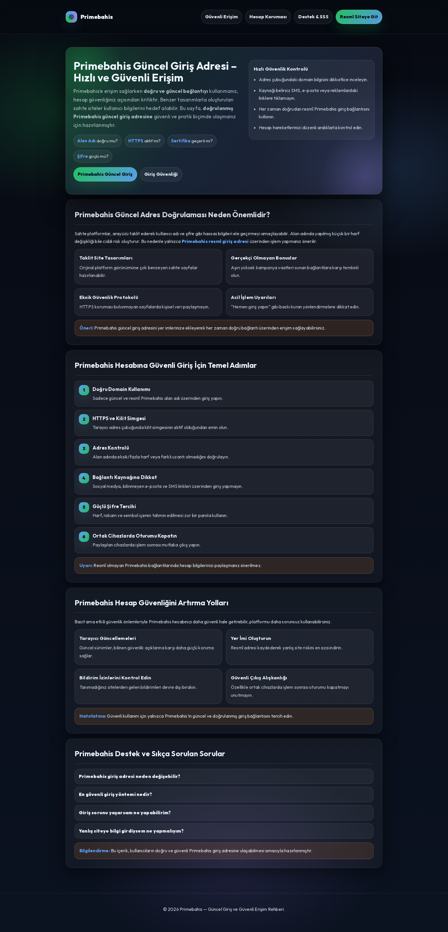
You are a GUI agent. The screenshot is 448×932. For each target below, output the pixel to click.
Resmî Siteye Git (359, 16)
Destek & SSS (313, 16)
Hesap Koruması (268, 16)
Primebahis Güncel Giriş (105, 174)
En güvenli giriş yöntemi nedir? (115, 794)
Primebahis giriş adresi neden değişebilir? (129, 776)
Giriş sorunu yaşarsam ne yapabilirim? (125, 812)
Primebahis (89, 17)
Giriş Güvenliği (161, 174)
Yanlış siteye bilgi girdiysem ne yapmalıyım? (131, 831)
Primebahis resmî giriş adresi (215, 241)
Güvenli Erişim (221, 16)
